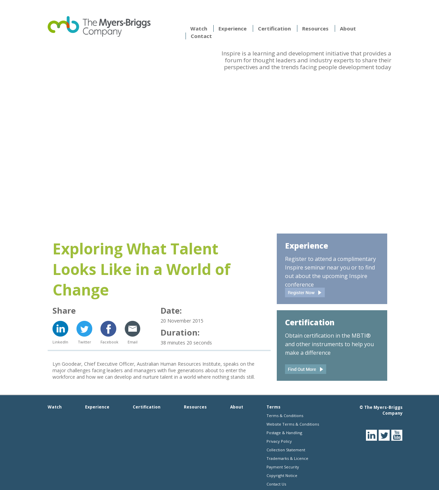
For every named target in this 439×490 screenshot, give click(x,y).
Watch (198, 28)
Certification (274, 28)
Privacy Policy (279, 441)
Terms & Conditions (284, 415)
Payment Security (282, 466)
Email (133, 341)
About (348, 28)
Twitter (84, 341)
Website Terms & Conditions (292, 424)
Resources (315, 28)
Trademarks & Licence (287, 458)
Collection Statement (285, 449)
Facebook (108, 341)
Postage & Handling (284, 432)
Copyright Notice (281, 475)
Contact (201, 36)
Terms (273, 407)
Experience (232, 28)
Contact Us (276, 484)
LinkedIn (60, 341)
